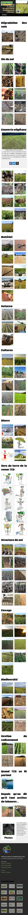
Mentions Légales (5, 872)
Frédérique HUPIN (6, 867)
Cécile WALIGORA (6, 865)
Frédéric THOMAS (6, 863)
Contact (3, 870)
